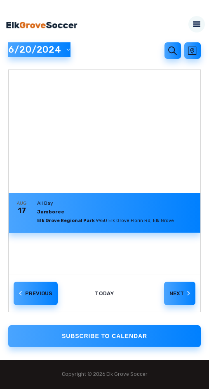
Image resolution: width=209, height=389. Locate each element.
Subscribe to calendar (104, 336)
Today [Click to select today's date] (105, 293)
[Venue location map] (104, 131)
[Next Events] (179, 293)
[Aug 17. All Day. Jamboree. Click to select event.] (104, 213)
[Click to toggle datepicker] (39, 49)
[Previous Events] (36, 293)
